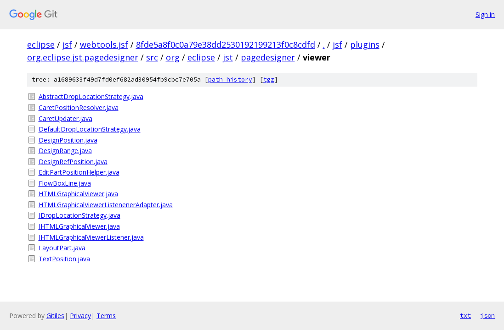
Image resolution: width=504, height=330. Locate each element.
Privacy (80, 315)
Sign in (485, 14)
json (487, 315)
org (173, 57)
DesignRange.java (65, 150)
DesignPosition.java (68, 140)
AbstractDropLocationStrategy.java (91, 96)
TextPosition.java (64, 258)
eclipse (41, 44)
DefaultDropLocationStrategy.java (90, 129)
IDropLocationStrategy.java (79, 215)
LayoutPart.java (62, 247)
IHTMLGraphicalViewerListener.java (91, 237)
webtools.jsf (104, 44)
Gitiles (55, 315)
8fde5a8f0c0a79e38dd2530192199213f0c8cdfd (225, 44)
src (152, 57)
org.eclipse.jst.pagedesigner (82, 57)
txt (465, 315)
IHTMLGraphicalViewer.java (79, 226)
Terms (106, 315)
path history (230, 79)
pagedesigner (268, 57)
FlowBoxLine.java (65, 183)
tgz (268, 79)
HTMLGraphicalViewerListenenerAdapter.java (106, 204)
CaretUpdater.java (65, 118)
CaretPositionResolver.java (79, 107)
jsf (67, 44)
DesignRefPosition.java (73, 161)
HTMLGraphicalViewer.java (78, 193)
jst (228, 57)
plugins (364, 44)
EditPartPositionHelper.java (79, 172)
